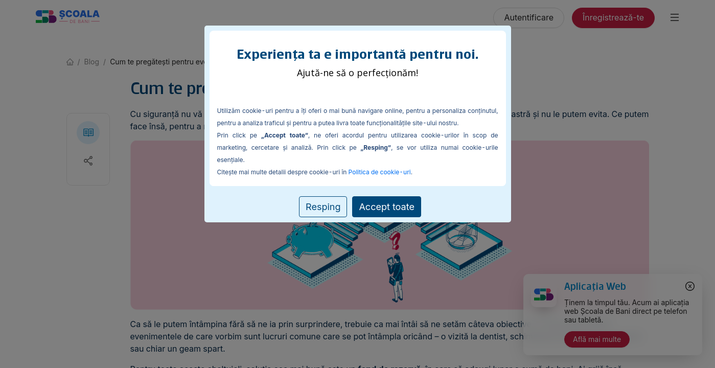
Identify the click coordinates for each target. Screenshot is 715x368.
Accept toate (386, 206)
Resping (323, 206)
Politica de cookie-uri (380, 172)
